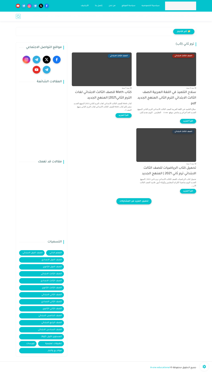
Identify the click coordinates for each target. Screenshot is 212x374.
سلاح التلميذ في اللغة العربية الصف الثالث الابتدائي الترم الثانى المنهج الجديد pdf (166, 98)
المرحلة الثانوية (63, 16)
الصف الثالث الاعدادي (51, 281)
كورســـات (191, 16)
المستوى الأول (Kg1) (51, 337)
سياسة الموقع (128, 6)
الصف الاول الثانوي (52, 267)
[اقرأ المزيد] (188, 121)
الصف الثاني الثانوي (52, 309)
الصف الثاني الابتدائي (51, 295)
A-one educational (160, 368)
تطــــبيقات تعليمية (174, 16)
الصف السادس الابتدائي (50, 330)
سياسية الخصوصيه (151, 6)
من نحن (112, 6)
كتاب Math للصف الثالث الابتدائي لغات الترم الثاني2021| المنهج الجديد (103, 95)
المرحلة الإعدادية (87, 16)
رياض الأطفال (135, 16)
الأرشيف (85, 6)
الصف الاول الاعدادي (51, 260)
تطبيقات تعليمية (53, 343)
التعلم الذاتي (56, 253)
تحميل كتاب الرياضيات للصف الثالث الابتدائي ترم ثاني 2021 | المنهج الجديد (169, 171)
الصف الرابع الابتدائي (51, 323)
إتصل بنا (98, 6)
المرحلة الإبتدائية (112, 16)
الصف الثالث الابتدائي (51, 274)
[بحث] (18, 16)
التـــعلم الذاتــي (153, 16)
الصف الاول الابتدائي (33, 253)
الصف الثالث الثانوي (52, 288)
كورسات (30, 343)
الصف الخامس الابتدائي (50, 316)
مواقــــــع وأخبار (55, 350)
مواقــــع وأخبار (40, 16)
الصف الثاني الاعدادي (51, 302)
